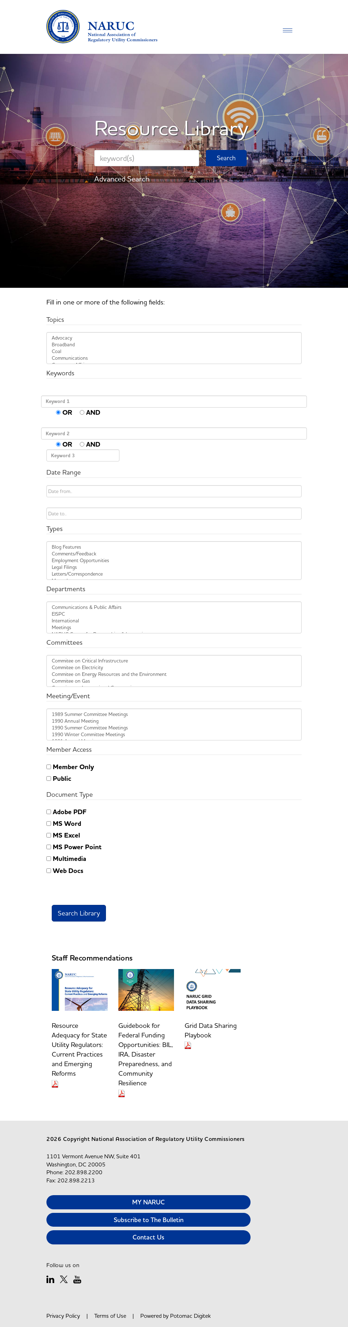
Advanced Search (122, 178)
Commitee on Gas (174, 681)
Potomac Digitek (190, 1315)
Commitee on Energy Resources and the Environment (174, 674)
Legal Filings (174, 567)
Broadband (174, 344)
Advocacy (174, 338)
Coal (174, 351)
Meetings (174, 627)
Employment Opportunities (174, 560)
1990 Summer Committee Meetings (174, 727)
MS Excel (63, 835)
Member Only (70, 767)
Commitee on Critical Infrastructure (174, 660)
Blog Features (174, 547)
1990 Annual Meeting (174, 721)
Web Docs (64, 870)
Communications (174, 358)
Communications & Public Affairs (174, 607)
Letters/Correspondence (174, 574)
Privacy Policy (63, 1315)
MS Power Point (73, 847)
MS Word (63, 823)
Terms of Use (110, 1315)
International (174, 620)
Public (58, 778)
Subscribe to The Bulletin (149, 1220)
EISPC (174, 614)
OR (64, 412)
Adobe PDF (66, 812)
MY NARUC (148, 1202)
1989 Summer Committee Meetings (174, 714)
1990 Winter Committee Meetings (174, 734)
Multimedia (66, 858)
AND (90, 412)
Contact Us (148, 1237)
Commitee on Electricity (174, 667)
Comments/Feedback (174, 553)
